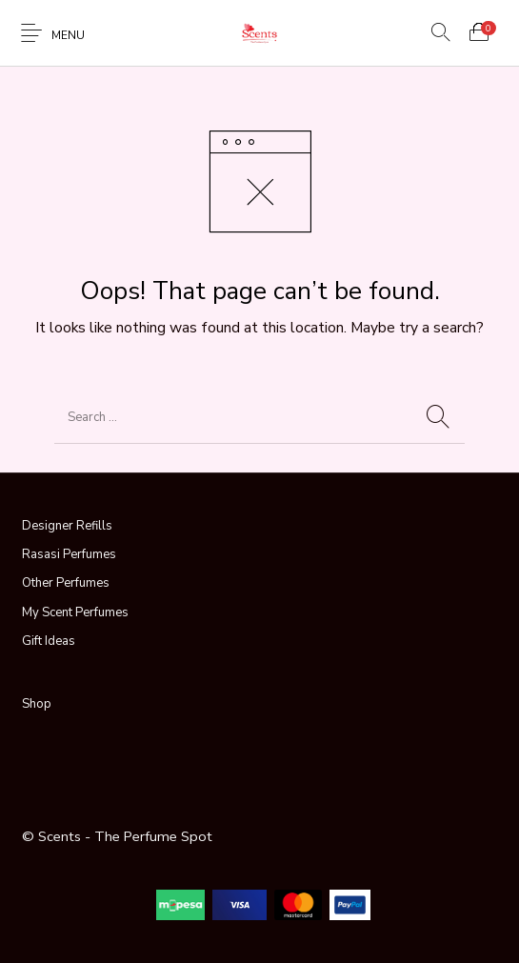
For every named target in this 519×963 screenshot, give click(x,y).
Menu (68, 35)
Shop (36, 703)
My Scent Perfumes (75, 612)
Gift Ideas (48, 641)
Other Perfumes (66, 583)
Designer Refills (67, 525)
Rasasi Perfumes (69, 554)
